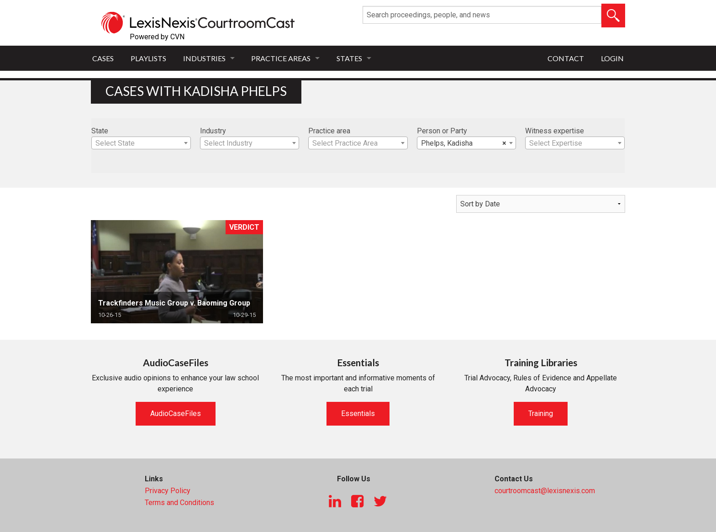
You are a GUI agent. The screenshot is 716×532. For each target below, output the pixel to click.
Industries (204, 58)
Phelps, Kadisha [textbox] (464, 143)
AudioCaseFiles (175, 413)
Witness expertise (554, 130)
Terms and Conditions (179, 502)
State (99, 130)
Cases (103, 58)
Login (612, 58)
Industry (213, 130)
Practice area (329, 130)
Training (540, 413)
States (349, 58)
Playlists (148, 58)
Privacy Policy (167, 490)
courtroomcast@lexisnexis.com (545, 490)
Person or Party (442, 130)
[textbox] (141, 143)
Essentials (358, 413)
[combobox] (141, 143)
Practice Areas (281, 58)
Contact (566, 58)
